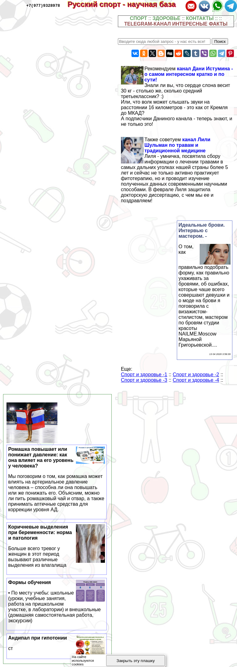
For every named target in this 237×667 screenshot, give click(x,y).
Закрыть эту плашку (136, 660)
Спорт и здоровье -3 (144, 380)
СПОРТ (138, 18)
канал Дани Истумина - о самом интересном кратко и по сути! (188, 74)
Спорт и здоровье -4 (196, 380)
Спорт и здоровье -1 (144, 374)
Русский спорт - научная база (126, 4)
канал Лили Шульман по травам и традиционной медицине (177, 145)
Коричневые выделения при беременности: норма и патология (56, 546)
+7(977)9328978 (43, 5)
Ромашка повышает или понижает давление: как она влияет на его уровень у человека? (56, 480)
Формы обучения (56, 602)
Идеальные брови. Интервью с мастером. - (202, 230)
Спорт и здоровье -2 (196, 374)
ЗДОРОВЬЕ (166, 18)
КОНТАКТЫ (200, 18)
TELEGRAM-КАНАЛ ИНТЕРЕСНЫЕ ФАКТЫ (176, 24)
